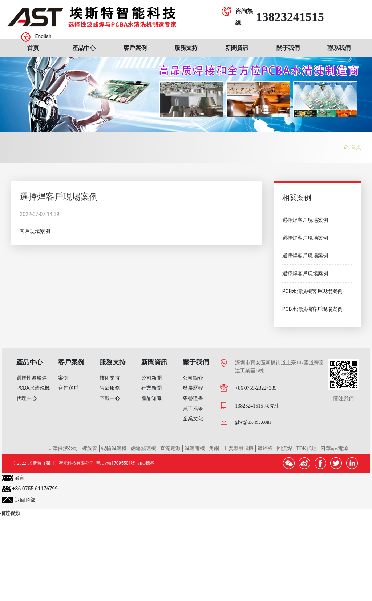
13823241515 (290, 17)
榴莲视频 (10, 513)
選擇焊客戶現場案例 (305, 220)
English (43, 36)
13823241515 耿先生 (257, 406)
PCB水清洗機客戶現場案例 (312, 291)
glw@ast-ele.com (253, 422)
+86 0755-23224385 (255, 388)
